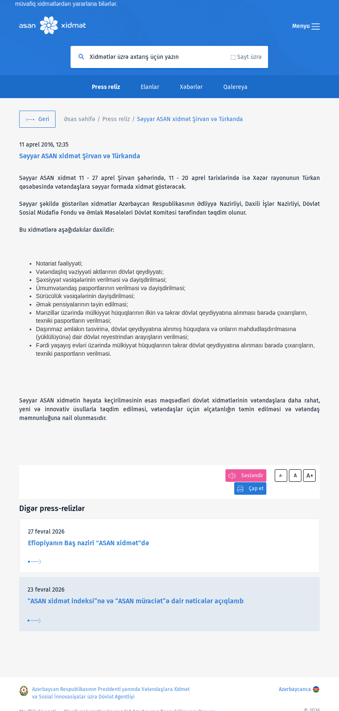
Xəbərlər (191, 87)
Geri (43, 119)
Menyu (306, 26)
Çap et (207, 475)
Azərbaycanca (295, 681)
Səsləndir (252, 475)
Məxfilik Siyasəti (37, 704)
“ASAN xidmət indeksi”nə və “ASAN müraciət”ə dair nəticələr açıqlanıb (136, 588)
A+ (309, 475)
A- (281, 475)
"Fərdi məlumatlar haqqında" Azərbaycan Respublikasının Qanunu (140, 704)
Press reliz (116, 119)
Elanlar (150, 87)
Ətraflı (34, 549)
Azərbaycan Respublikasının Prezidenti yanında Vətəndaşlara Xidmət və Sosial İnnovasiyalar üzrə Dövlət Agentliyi (111, 685)
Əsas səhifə (79, 119)
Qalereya (235, 87)
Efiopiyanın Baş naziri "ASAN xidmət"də (88, 530)
